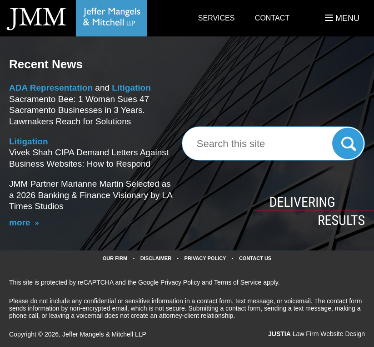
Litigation (131, 87)
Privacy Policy (205, 258)
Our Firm (115, 258)
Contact (272, 18)
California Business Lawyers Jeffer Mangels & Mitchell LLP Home (73, 18)
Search (348, 143)
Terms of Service (237, 282)
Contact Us (255, 258)
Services (216, 18)
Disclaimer (155, 258)
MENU (342, 18)
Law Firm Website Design (316, 333)
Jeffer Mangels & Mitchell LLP (104, 334)
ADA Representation (51, 87)
